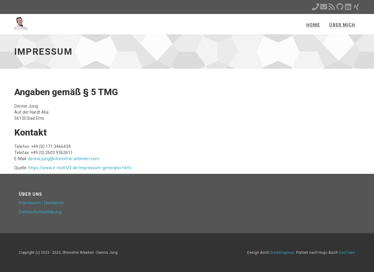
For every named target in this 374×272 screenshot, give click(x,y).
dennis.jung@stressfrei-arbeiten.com (63, 158)
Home (313, 24)
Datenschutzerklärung (40, 211)
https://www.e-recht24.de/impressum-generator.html (79, 167)
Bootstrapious (282, 252)
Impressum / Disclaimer (41, 202)
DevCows (347, 252)
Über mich (342, 24)
